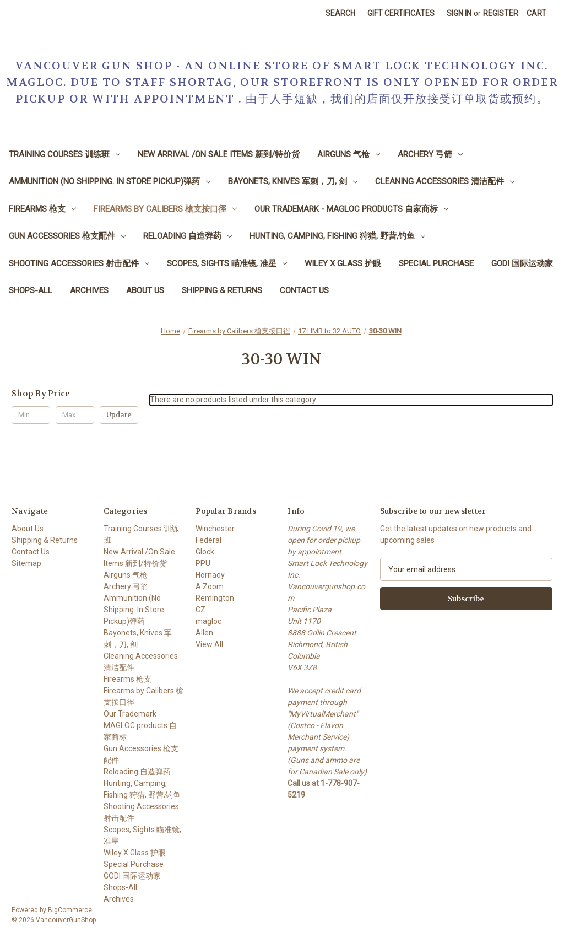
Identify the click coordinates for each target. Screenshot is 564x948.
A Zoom (210, 586)
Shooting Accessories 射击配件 (79, 263)
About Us (145, 290)
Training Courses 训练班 (64, 154)
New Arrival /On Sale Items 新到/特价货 (219, 154)
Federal (208, 540)
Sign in (459, 13)
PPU (203, 563)
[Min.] (31, 415)
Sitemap (26, 563)
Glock (205, 551)
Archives (89, 290)
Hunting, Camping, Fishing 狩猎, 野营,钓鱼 (337, 236)
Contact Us (304, 290)
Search (340, 13)
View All (209, 644)
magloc (208, 621)
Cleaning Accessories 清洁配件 (444, 181)
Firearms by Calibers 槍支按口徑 (165, 209)
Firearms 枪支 (42, 209)
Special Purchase (436, 263)
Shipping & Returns (222, 290)
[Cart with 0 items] (536, 13)
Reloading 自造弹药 (187, 236)
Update (119, 414)
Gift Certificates (401, 13)
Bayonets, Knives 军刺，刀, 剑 (292, 181)
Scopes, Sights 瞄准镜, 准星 (227, 263)
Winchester (215, 528)
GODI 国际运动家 (522, 263)
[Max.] (75, 415)
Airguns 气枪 (348, 154)
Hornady (210, 574)
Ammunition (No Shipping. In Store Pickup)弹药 (109, 181)
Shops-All (30, 290)
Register (500, 13)
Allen (204, 632)
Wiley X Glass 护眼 (343, 263)
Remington (215, 598)
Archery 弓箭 (430, 154)
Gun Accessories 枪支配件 (67, 236)
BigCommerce (70, 910)
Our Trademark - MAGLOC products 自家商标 (351, 209)
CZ (200, 609)
